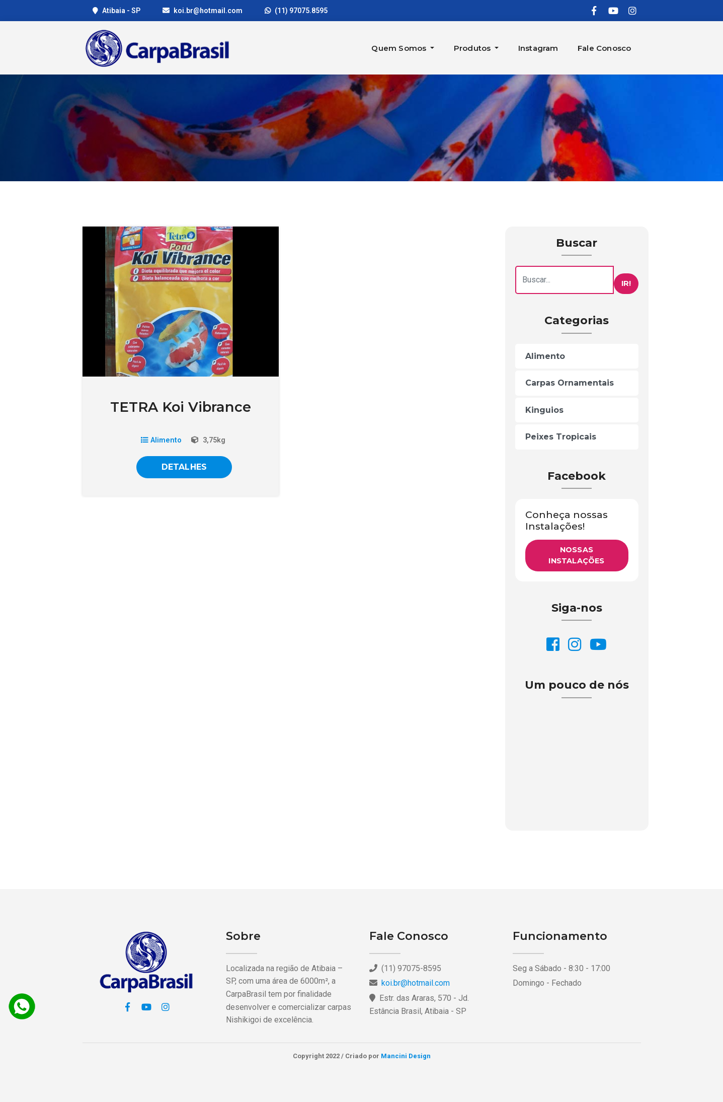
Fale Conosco (604, 48)
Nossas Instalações (576, 555)
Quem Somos (399, 48)
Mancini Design (406, 1056)
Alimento (161, 440)
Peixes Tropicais (560, 437)
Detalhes (184, 467)
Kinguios (544, 410)
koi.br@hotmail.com (208, 11)
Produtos (473, 48)
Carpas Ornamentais (569, 383)
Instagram (538, 48)
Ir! (626, 283)
